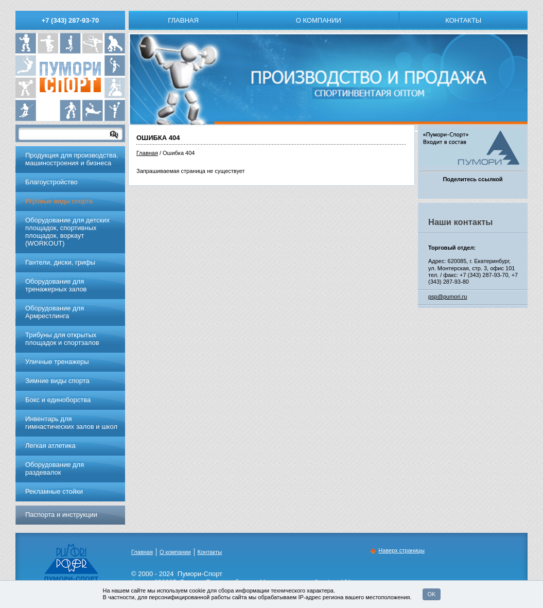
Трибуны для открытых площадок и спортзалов (62, 338)
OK (432, 594)
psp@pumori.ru (447, 296)
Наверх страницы (401, 550)
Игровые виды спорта (59, 201)
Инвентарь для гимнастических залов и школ (71, 422)
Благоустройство (51, 182)
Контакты (463, 20)
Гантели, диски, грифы (60, 262)
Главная (183, 20)
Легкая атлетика (50, 445)
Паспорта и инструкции (61, 514)
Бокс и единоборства (58, 400)
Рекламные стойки (54, 491)
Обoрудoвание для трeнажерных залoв (56, 285)
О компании (318, 20)
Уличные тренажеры (57, 362)
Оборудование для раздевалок (54, 468)
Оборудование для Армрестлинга (54, 312)
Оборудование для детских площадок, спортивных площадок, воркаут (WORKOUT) (67, 231)
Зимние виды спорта (57, 381)
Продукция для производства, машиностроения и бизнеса (71, 159)
